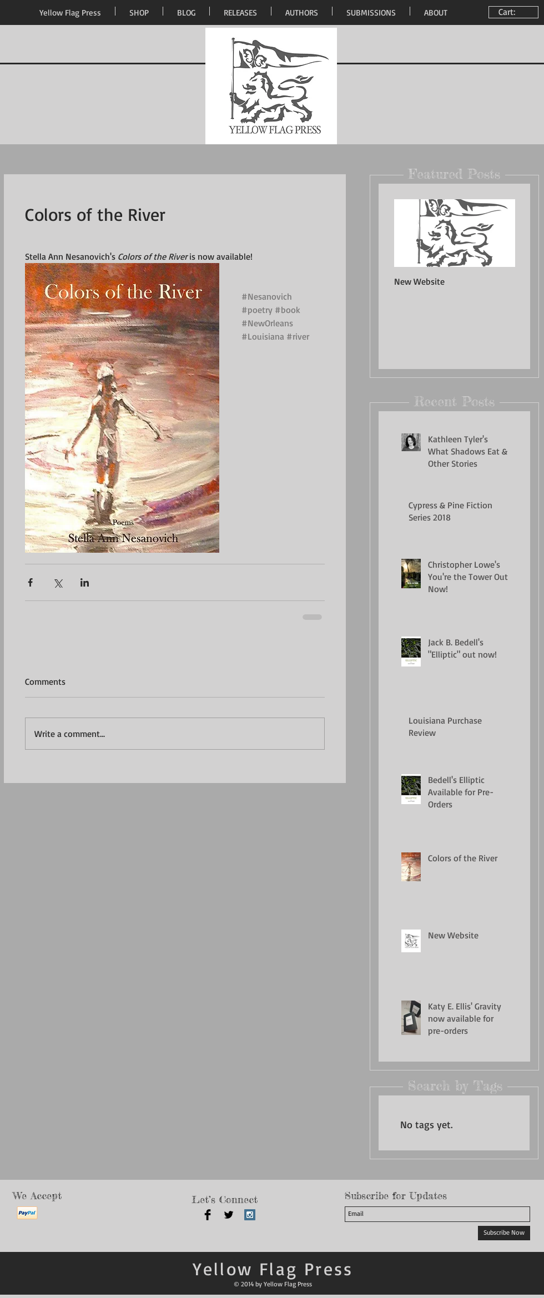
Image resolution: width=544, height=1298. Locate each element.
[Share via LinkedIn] (84, 582)
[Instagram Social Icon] (249, 1214)
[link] (514, 12)
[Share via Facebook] (30, 582)
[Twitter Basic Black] (228, 1214)
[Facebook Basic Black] (207, 1214)
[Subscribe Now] (504, 1233)
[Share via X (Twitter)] (57, 582)
